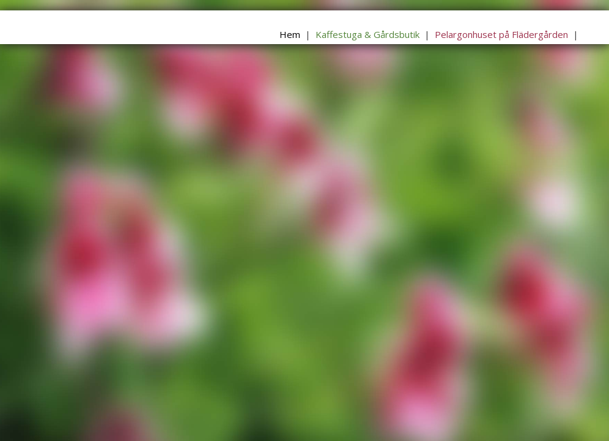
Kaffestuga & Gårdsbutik (367, 34)
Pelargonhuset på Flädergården (501, 34)
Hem (289, 34)
